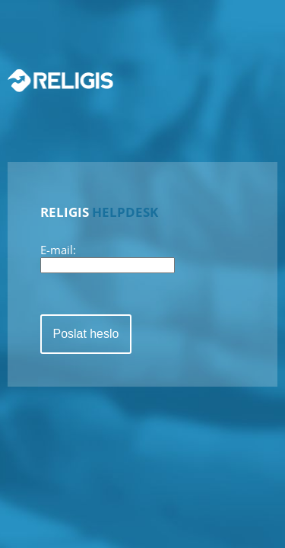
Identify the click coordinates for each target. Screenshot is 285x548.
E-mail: (58, 249)
